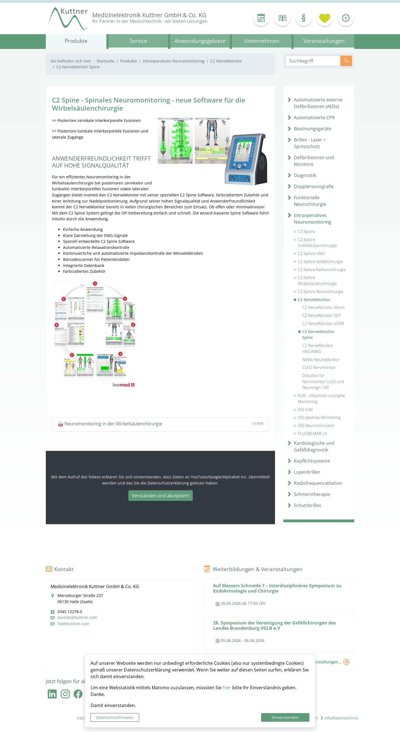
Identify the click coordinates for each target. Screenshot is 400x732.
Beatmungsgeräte (312, 129)
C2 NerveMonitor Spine (318, 334)
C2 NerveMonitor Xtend (323, 307)
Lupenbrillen (307, 472)
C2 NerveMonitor (226, 61)
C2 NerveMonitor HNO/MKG (317, 348)
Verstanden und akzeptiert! (160, 496)
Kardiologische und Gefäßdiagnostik (314, 446)
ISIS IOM (305, 409)
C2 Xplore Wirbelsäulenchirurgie (317, 280)
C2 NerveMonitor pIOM (323, 323)
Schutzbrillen (307, 505)
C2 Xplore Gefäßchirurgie (320, 261)
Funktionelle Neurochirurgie (310, 200)
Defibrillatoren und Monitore (314, 160)
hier (227, 687)
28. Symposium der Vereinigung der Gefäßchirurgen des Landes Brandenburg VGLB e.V (274, 625)
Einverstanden (285, 717)
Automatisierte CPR (314, 117)
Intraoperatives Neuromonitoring (173, 61)
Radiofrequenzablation (318, 483)
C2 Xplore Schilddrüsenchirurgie (317, 242)
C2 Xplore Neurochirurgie (320, 291)
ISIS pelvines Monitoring (319, 417)
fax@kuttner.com (73, 624)
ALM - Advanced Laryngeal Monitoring (321, 398)
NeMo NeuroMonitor (321, 359)
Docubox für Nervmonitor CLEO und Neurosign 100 (323, 381)
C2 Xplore (306, 231)
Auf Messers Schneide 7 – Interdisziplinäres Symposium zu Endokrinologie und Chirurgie (277, 588)
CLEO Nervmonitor (319, 367)
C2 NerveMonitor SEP (321, 315)
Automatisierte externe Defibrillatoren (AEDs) (318, 103)
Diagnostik (305, 175)
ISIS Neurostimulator (316, 425)
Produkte (128, 61)
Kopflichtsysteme (312, 461)
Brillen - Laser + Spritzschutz (310, 143)
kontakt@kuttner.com (77, 617)
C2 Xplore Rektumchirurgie (322, 269)
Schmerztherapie (312, 494)
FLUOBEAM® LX (312, 433)
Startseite (105, 61)
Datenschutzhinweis (115, 717)
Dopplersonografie (314, 186)
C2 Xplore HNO (311, 253)
